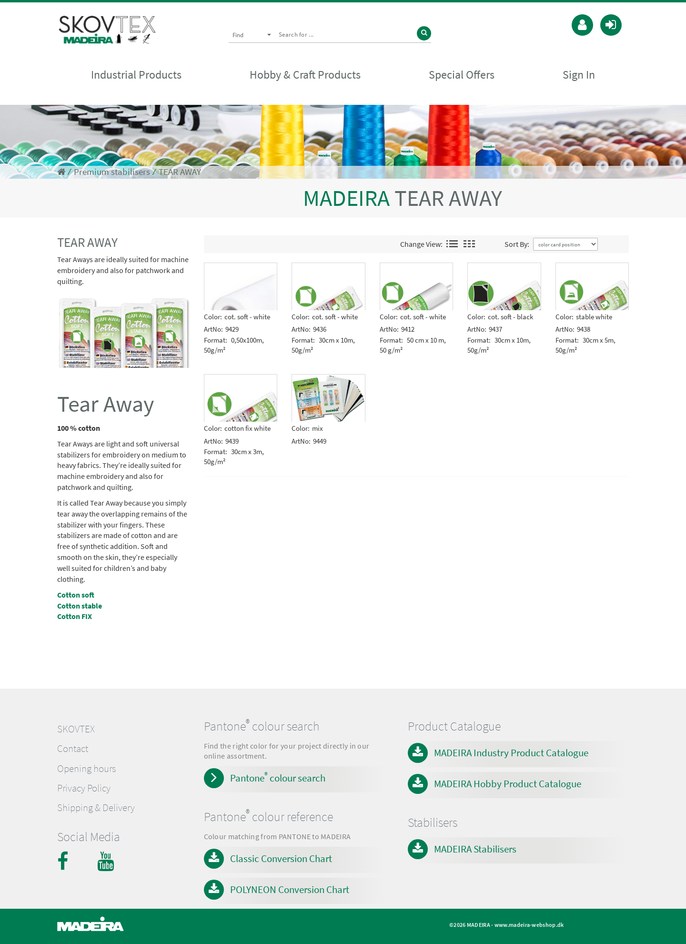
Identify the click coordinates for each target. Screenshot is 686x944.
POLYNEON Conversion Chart (289, 889)
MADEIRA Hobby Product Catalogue (507, 783)
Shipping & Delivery (96, 808)
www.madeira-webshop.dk (529, 924)
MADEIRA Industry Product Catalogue (511, 752)
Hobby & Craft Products (305, 74)
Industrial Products (136, 74)
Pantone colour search (277, 777)
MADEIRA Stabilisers (475, 848)
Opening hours (86, 768)
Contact (72, 748)
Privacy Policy (84, 788)
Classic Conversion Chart (281, 858)
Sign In (579, 74)
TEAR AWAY (180, 171)
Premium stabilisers (112, 171)
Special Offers (461, 74)
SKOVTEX (76, 729)
